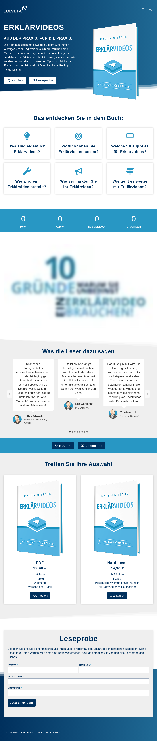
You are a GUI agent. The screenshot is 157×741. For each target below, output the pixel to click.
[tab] (70, 432)
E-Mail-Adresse (16, 676)
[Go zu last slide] (9, 394)
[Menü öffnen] (143, 9)
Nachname (85, 665)
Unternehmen (15, 688)
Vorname (13, 665)
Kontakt (30, 732)
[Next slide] (147, 394)
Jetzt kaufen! (40, 595)
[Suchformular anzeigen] (150, 9)
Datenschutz (42, 732)
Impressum (55, 732)
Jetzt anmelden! (21, 702)
